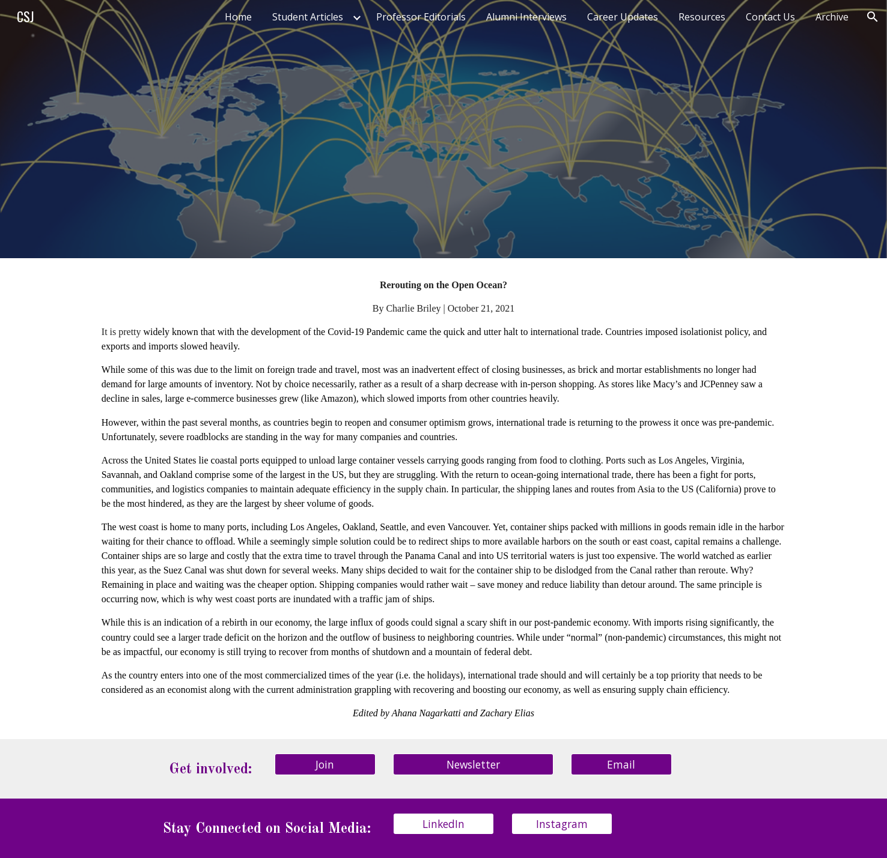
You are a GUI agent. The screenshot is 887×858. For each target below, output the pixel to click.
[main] (443, 499)
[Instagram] (562, 824)
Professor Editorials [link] (421, 16)
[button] (872, 16)
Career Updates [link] (622, 16)
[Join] (325, 765)
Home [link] (238, 16)
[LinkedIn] (443, 824)
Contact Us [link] (770, 16)
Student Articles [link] (307, 16)
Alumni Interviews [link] (526, 16)
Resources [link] (701, 16)
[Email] (621, 765)
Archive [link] (832, 16)
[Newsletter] (473, 765)
